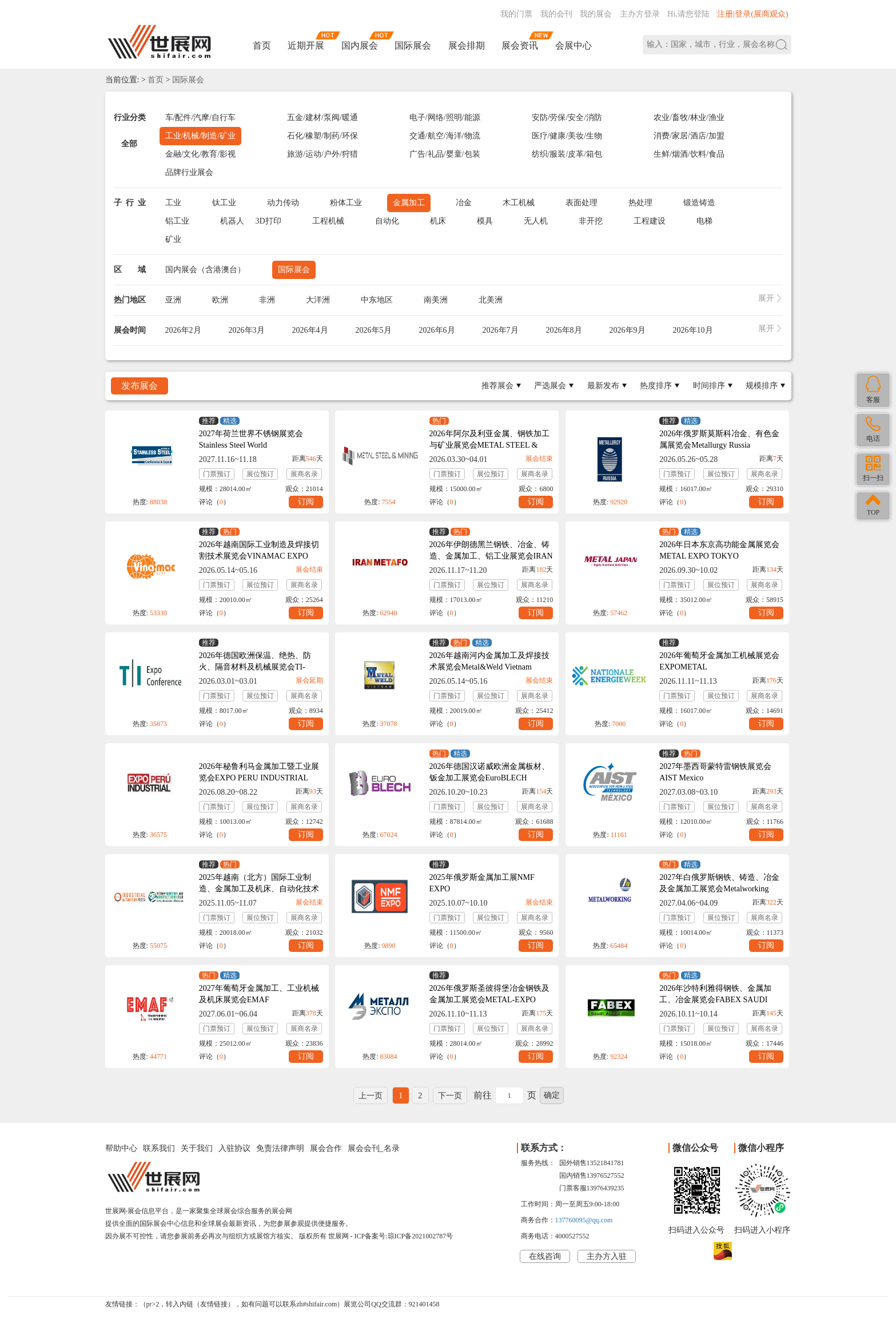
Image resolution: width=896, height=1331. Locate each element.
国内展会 (359, 45)
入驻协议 (234, 1148)
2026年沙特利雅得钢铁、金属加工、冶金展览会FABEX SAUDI (715, 994)
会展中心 (573, 45)
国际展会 (413, 45)
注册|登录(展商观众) (752, 14)
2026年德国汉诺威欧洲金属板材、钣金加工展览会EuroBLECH (489, 772)
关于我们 (197, 1148)
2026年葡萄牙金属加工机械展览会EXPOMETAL (719, 661)
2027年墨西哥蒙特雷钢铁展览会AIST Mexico (715, 772)
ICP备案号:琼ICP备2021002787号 (404, 1236)
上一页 (371, 1095)
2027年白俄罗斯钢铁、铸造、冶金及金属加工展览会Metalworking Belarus (719, 888)
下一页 (450, 1095)
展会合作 (326, 1148)
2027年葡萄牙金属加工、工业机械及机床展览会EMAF (259, 994)
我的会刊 (556, 14)
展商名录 (304, 474)
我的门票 (516, 14)
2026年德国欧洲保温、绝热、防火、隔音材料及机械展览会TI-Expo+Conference (255, 667)
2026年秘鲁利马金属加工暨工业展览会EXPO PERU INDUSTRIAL (259, 772)
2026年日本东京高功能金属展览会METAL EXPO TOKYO (719, 550)
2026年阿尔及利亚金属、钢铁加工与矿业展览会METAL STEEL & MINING (489, 445)
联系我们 (159, 1148)
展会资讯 (519, 45)
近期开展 (306, 45)
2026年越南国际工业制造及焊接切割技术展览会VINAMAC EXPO (259, 550)
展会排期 (466, 45)
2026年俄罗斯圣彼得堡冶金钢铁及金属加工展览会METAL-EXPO (489, 994)
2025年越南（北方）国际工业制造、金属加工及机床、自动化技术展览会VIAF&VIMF (259, 888)
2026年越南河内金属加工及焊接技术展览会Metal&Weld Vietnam (489, 661)
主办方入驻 (607, 1256)
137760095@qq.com (584, 1220)
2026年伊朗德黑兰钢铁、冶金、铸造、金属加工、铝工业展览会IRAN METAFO (491, 556)
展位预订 (260, 474)
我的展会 (596, 14)
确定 (552, 1095)
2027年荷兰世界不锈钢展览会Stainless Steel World (251, 439)
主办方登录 (640, 14)
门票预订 (216, 474)
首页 (262, 45)
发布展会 (139, 385)
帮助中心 (121, 1148)
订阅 (306, 501)
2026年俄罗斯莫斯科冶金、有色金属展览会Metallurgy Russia (719, 439)
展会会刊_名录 (374, 1148)
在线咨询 (545, 1256)
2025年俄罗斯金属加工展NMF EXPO (482, 883)
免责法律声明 (280, 1148)
